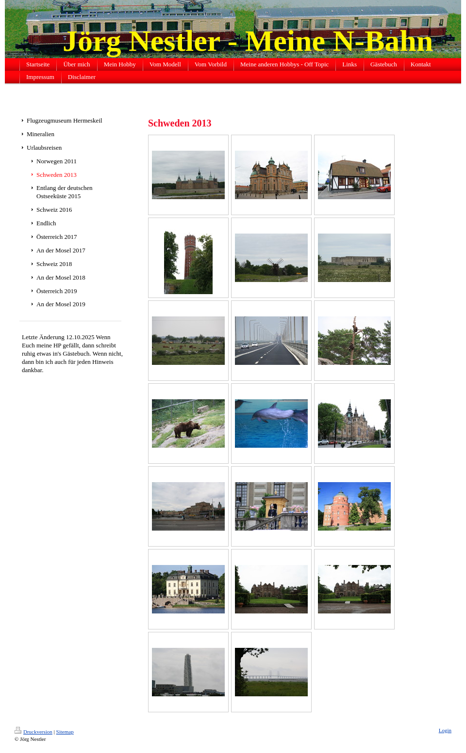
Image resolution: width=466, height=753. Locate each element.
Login (445, 730)
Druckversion (33, 732)
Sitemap (65, 732)
